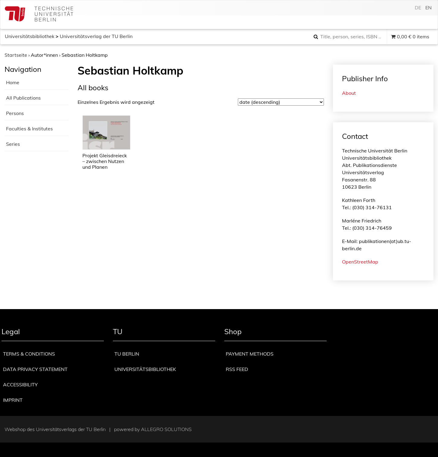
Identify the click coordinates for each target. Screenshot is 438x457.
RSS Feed (237, 369)
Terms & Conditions (29, 354)
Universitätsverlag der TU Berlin (96, 36)
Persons (15, 113)
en (428, 8)
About (349, 93)
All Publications (23, 98)
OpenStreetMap (360, 262)
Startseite (16, 55)
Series (13, 144)
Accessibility (20, 385)
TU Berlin (126, 354)
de (418, 8)
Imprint (13, 400)
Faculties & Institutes (29, 129)
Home (12, 82)
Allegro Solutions (166, 429)
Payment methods (249, 354)
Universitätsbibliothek (29, 36)
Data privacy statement (35, 369)
